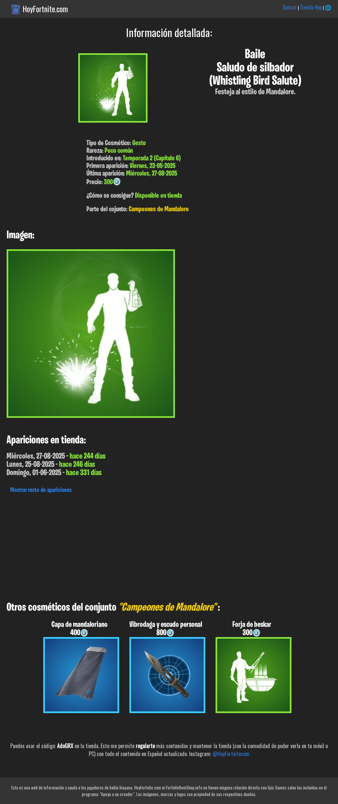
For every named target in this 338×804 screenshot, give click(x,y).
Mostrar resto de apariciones (41, 490)
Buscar (290, 7)
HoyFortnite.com (45, 9)
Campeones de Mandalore (159, 209)
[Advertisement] (169, 546)
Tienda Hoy (311, 7)
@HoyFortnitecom (231, 754)
